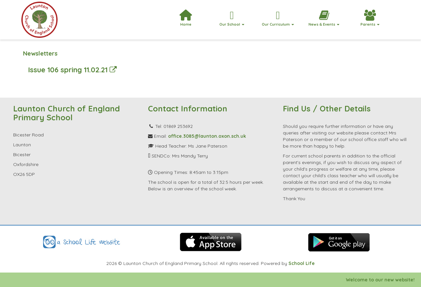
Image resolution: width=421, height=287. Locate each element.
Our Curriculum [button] (278, 18)
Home (186, 18)
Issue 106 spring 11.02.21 (72, 69)
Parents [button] (370, 18)
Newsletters (40, 53)
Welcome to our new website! (386, 280)
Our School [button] (231, 18)
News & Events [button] (324, 18)
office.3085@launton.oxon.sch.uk (207, 136)
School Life (301, 263)
